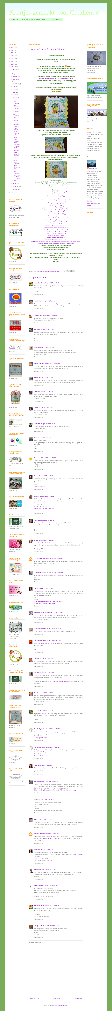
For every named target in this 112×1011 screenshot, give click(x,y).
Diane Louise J (39, 781)
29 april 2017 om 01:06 (55, 558)
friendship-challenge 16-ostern (56, 235)
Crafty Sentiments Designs (60, 681)
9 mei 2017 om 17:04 (46, 849)
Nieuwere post (34, 998)
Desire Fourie (38, 588)
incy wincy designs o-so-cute (55, 215)
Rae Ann (37, 673)
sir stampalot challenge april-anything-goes (56, 225)
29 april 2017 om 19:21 (60, 612)
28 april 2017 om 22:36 (45, 476)
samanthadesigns (40, 628)
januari (15, 189)
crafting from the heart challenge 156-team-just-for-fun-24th (55, 200)
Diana (36, 476)
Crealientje (93, 168)
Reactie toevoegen (35, 942)
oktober (15, 76)
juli (14, 86)
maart (15, 183)
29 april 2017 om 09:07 (55, 572)
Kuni (35, 438)
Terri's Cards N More (41, 558)
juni (14, 89)
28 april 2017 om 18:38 (46, 407)
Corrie (36, 407)
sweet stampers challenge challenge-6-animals (56, 227)
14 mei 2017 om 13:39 (52, 906)
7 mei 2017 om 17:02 (44, 819)
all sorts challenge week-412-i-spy (56, 206)
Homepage (56, 998)
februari (15, 186)
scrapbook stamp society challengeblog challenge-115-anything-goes (56, 243)
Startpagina (14, 19)
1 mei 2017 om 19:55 (53, 729)
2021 (13, 56)
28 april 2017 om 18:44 (45, 438)
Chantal (36, 658)
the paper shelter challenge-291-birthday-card (56, 210)
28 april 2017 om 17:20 (47, 391)
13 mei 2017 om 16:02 (52, 885)
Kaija (35, 819)
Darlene (36, 496)
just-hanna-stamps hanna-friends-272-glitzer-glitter (56, 208)
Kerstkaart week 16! (16, 121)
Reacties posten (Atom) (60, 1005)
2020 (13, 58)
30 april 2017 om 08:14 (54, 628)
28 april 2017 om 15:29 (52, 363)
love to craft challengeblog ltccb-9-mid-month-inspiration (56, 217)
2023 (13, 53)
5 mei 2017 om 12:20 (47, 799)
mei (14, 92)
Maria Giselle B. (39, 363)
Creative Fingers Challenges (60, 734)
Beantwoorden (38, 294)
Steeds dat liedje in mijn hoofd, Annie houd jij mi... (15, 130)
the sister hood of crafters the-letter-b (56, 204)
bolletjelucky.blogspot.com (43, 612)
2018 (13, 64)
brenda (36, 329)
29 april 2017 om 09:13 (51, 588)
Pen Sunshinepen (40, 640)
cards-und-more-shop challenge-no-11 (56, 233)
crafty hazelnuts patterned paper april (56, 202)
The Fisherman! (15, 115)
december (16, 69)
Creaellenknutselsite (41, 572)
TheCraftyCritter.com (40, 738)
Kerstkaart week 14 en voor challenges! (15, 154)
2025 (13, 50)
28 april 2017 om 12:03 (50, 315)
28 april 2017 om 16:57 (45, 377)
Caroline (37, 391)
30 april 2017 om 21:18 (47, 658)
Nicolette (37, 424)
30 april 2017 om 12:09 (53, 640)
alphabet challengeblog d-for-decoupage (55, 239)
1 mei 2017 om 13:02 (46, 711)
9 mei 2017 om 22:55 (48, 869)
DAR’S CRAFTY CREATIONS (43, 509)
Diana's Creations (39, 487)
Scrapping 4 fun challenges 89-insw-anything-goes (56, 78)
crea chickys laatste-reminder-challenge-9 (56, 221)
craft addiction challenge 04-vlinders (55, 198)
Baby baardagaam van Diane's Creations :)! (16, 176)
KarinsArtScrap (39, 885)
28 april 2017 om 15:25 (51, 347)
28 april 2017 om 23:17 (47, 496)
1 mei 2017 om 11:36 (46, 693)
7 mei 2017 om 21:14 (52, 833)
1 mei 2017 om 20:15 (53, 747)
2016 (13, 192)
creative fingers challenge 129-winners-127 (56, 231)
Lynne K (36, 711)
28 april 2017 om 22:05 (48, 458)
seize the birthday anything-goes (55, 194)
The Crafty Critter (40, 729)
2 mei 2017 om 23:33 (45, 765)
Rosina (36, 520)
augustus (16, 84)
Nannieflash (38, 301)
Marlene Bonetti (39, 833)
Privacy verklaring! (55, 19)
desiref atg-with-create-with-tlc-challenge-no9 (56, 229)
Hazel (36, 377)
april (14, 95)
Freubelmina (38, 315)
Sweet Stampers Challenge (51, 838)
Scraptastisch (38, 347)
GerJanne (37, 458)
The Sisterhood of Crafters (42, 507)
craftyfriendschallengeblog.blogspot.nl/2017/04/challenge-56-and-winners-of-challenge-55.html (55, 241)
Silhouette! (15, 111)
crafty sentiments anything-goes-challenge (56, 220)
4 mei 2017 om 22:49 (51, 781)
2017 (13, 67)
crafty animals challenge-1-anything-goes (56, 196)
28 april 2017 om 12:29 (46, 329)
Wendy (36, 693)
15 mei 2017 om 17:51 (52, 926)
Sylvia (36, 540)
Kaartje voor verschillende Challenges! (16, 164)
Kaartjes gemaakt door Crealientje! (55, 12)
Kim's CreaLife (39, 283)
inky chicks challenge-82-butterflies (56, 212)
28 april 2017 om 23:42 (46, 520)
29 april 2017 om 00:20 (46, 540)
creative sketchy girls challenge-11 (56, 192)
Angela (36, 849)
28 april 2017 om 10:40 (52, 283)
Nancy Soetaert (39, 926)
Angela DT (49, 860)
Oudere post (78, 998)
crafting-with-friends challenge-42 (56, 237)
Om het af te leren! (15, 98)
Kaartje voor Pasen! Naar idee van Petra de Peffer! (15, 143)
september (16, 79)
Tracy (36, 765)
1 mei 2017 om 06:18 (47, 673)
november (16, 72)
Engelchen (37, 869)
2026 (13, 47)
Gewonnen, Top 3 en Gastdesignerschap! (34, 19)
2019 (13, 61)
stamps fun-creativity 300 (55, 223)
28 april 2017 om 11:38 (50, 301)
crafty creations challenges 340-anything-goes (56, 214)
